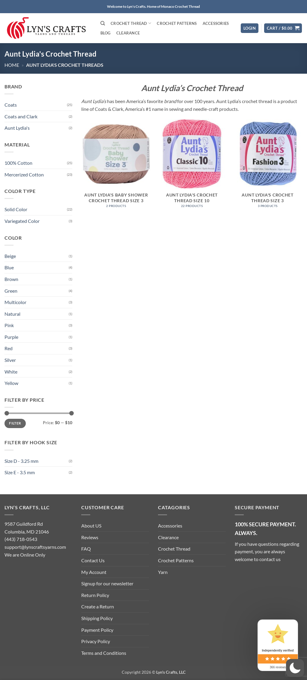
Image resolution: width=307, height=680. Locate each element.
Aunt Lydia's (17, 128)
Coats (10, 105)
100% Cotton (18, 163)
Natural (12, 314)
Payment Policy (97, 630)
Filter (15, 423)
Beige (10, 256)
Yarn (163, 572)
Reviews (89, 537)
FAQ (86, 548)
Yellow (11, 383)
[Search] (102, 23)
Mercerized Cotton (24, 174)
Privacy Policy (95, 641)
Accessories (216, 23)
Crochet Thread (131, 23)
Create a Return (97, 606)
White (10, 371)
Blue (9, 268)
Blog (105, 33)
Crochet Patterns (177, 23)
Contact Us (93, 560)
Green (10, 291)
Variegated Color (22, 221)
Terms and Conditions (103, 653)
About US (91, 525)
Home (11, 65)
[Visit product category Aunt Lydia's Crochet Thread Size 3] (268, 166)
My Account (93, 572)
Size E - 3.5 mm (19, 472)
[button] (249, 28)
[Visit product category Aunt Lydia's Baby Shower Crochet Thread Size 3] (116, 166)
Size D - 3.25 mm (21, 461)
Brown (11, 279)
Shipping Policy (97, 618)
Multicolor (15, 302)
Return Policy (95, 595)
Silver (10, 360)
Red (8, 348)
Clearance (128, 33)
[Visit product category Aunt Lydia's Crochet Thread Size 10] (192, 166)
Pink (9, 325)
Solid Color (15, 209)
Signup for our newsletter (107, 583)
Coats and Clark (20, 116)
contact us (270, 559)
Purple (11, 337)
